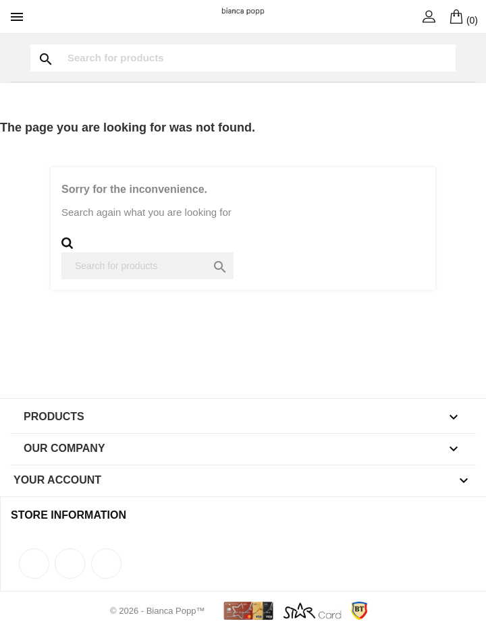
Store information (68, 515)
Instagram (106, 563)
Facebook (34, 563)
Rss (69, 563)
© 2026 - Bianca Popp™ (158, 611)
